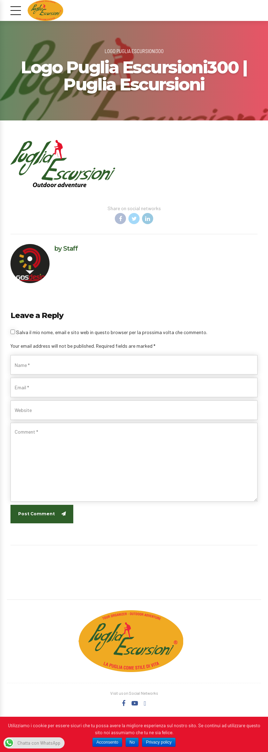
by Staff (66, 248)
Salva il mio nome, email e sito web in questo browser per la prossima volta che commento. (111, 332)
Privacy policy (158, 742)
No (132, 742)
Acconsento (107, 742)
